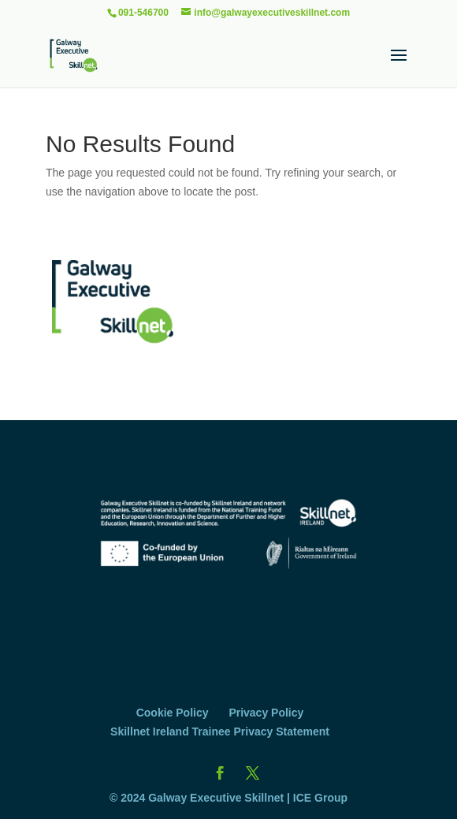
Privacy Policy (265, 712)
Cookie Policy (172, 712)
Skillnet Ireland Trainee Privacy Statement (219, 731)
